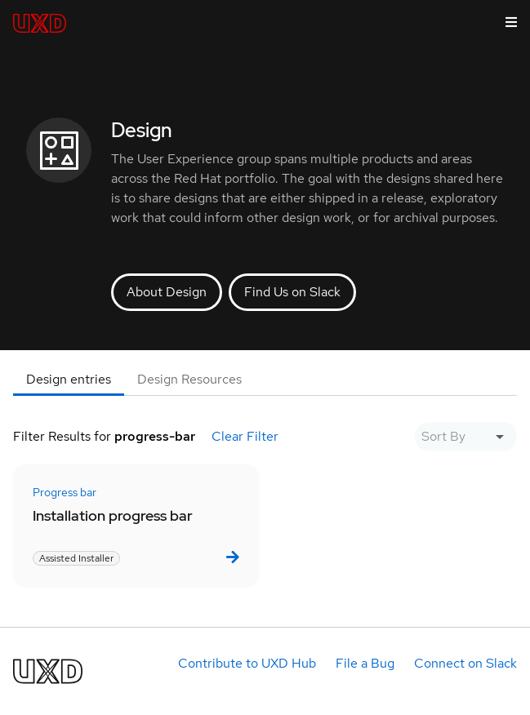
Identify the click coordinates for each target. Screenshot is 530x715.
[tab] (68, 379)
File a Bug (365, 663)
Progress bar (64, 492)
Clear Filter (245, 436)
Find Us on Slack (292, 291)
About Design (167, 291)
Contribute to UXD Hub (247, 663)
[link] (231, 557)
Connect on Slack (465, 663)
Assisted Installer (76, 558)
